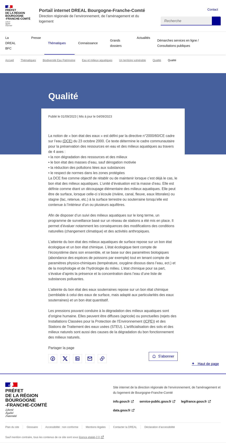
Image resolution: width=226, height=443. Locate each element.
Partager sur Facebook (52, 358)
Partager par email (89, 358)
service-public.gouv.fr (155, 401)
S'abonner (163, 356)
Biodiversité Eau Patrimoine (59, 60)
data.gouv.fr (121, 410)
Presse (36, 38)
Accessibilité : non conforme (61, 427)
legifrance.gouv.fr (194, 401)
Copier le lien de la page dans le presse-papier (102, 358)
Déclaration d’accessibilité (159, 427)
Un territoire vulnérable (132, 60)
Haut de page (208, 364)
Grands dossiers (116, 43)
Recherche (216, 21)
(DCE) (67, 141)
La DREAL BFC (10, 43)
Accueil (9, 60)
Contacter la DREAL (125, 427)
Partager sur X (65, 358)
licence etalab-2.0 (89, 437)
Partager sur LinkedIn (77, 358)
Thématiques (57, 43)
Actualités (143, 38)
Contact (212, 9)
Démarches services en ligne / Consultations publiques (178, 43)
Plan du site (12, 427)
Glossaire (32, 427)
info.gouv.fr (121, 401)
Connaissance (88, 43)
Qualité (157, 60)
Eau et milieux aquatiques (97, 60)
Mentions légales (96, 427)
